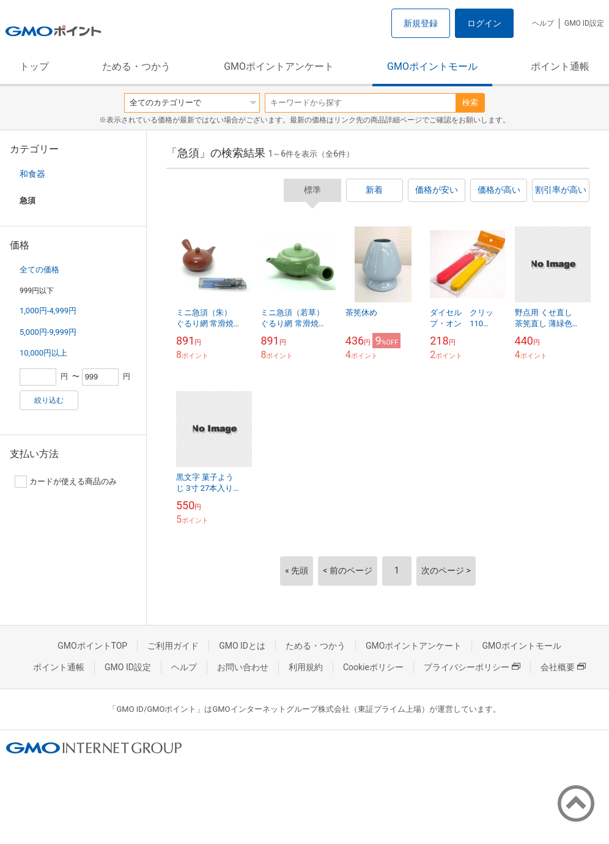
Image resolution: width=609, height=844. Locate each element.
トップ (34, 66)
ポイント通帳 (560, 66)
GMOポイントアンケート (279, 66)
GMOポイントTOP (92, 646)
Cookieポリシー (373, 667)
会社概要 (563, 667)
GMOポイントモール (432, 66)
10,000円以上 (43, 352)
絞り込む (49, 400)
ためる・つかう (136, 66)
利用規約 (306, 667)
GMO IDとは (242, 646)
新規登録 (421, 23)
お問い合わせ (242, 667)
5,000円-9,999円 (48, 332)
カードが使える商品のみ (66, 482)
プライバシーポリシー (472, 667)
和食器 (32, 174)
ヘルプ (543, 23)
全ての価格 (39, 269)
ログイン (484, 23)
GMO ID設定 (584, 23)
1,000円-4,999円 (48, 310)
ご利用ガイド (173, 646)
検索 (470, 102)
